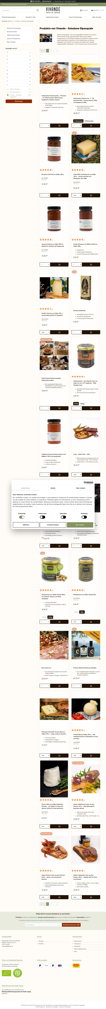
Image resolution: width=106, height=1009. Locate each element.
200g (75, 402)
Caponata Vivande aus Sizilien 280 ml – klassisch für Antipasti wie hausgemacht (53, 244)
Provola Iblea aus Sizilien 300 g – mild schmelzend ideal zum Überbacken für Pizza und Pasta (85, 734)
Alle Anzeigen (19, 101)
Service (39, 934)
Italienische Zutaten (13, 35)
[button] (86, 94)
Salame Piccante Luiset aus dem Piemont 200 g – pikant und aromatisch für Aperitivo (53, 875)
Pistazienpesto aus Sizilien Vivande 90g (84, 593)
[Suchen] (37, 10)
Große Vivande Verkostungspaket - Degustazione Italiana (52, 378)
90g (82, 610)
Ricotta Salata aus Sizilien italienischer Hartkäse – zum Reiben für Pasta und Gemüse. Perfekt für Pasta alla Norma (52, 804)
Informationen (77, 934)
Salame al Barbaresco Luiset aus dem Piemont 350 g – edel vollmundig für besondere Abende (84, 804)
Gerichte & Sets (12, 31)
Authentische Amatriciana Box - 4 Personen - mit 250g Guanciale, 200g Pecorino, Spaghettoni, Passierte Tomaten (54, 98)
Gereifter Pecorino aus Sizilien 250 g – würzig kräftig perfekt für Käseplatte (52, 313)
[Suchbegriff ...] (18, 10)
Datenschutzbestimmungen (34, 918)
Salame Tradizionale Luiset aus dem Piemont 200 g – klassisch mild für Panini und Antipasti (85, 875)
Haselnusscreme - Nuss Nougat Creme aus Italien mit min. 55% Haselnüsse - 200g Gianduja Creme (85, 382)
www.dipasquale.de (7, 944)
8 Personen (86, 121)
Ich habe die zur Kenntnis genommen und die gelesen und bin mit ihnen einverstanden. (54, 918)
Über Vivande (11, 42)
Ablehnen (26, 525)
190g (44, 615)
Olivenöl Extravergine (14, 28)
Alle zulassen (80, 525)
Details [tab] (53, 488)
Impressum (77, 941)
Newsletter (77, 944)
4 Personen (77, 121)
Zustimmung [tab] (25, 488)
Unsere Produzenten (13, 38)
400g (81, 402)
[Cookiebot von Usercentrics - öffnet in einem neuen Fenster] (85, 482)
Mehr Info (44, 179)
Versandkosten (49, 1003)
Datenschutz (77, 938)
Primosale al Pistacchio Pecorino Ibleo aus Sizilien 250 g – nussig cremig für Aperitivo (54, 731)
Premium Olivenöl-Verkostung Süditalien (84, 666)
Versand (41, 938)
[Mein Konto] (84, 10)
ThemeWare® (67, 1004)
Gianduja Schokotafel (79, 310)
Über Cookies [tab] (80, 488)
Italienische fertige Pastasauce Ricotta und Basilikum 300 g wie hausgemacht (54, 454)
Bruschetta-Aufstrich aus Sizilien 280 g (53, 174)
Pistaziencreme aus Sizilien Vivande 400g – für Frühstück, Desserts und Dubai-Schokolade (54, 595)
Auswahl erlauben (53, 525)
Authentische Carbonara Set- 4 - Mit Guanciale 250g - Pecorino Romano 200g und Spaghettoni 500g (85, 100)
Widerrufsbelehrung (80, 946)
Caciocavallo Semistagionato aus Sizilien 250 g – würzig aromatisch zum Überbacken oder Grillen (84, 176)
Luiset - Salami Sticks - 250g (81, 453)
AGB (63, 918)
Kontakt (41, 941)
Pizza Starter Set (46, 666)
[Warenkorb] (97, 10)
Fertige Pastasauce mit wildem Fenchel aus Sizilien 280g (85, 244)
